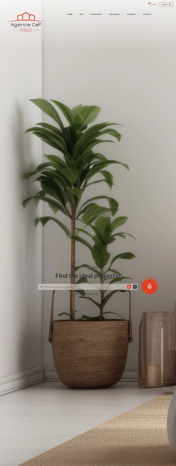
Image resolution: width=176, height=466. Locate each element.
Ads (81, 14)
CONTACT (147, 14)
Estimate (131, 14)
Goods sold (96, 14)
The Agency (114, 14)
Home (70, 14)
